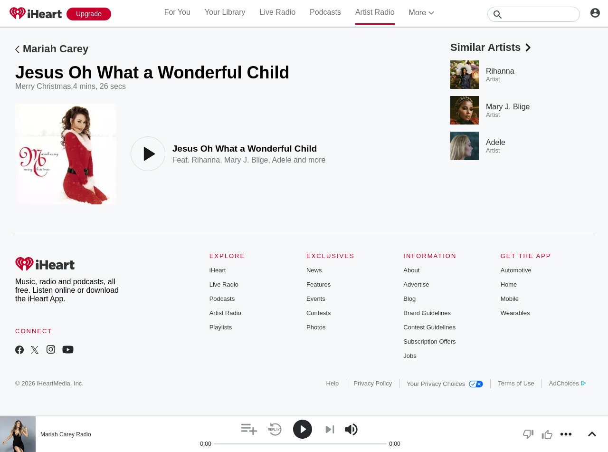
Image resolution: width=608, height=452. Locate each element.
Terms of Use (516, 383)
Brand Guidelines (427, 313)
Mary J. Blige (246, 160)
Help (332, 383)
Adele (282, 160)
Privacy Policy (372, 383)
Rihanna (206, 160)
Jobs (409, 355)
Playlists (220, 327)
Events (315, 298)
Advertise (416, 284)
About (411, 270)
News (314, 270)
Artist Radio (375, 12)
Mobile (510, 298)
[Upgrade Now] (88, 14)
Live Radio (277, 12)
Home (509, 284)
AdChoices (567, 383)
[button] (249, 429)
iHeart (217, 270)
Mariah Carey (55, 49)
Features (318, 284)
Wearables (515, 313)
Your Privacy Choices (445, 383)
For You (177, 12)
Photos (315, 327)
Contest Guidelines (429, 327)
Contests (318, 313)
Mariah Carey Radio (65, 434)
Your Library (225, 12)
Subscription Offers (429, 341)
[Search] (533, 14)
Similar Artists (491, 47)
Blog (409, 298)
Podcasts (325, 12)
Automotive (516, 270)
